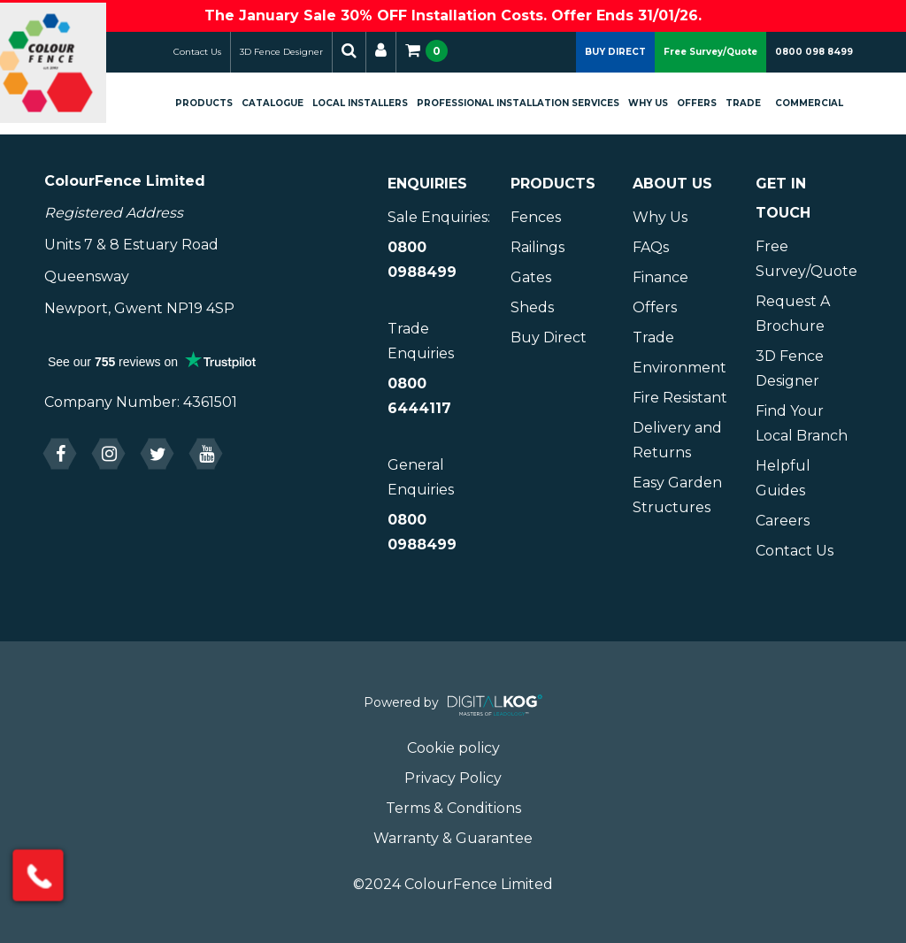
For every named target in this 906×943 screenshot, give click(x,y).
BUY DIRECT (615, 52)
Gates (531, 277)
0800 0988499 (422, 259)
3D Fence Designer (298, 52)
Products (221, 103)
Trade (756, 103)
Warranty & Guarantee (453, 838)
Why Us (654, 111)
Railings (537, 247)
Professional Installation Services (509, 111)
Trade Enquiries (421, 341)
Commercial (822, 103)
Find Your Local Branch (802, 423)
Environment (679, 367)
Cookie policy (453, 748)
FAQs (651, 247)
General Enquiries (421, 477)
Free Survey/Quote (710, 52)
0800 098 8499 (814, 52)
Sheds (532, 307)
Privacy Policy (453, 778)
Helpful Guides (783, 478)
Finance (660, 277)
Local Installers (359, 111)
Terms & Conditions (453, 808)
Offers (710, 103)
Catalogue (289, 103)
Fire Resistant (680, 397)
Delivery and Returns (677, 440)
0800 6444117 (419, 396)
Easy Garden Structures (677, 495)
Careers (783, 520)
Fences (536, 217)
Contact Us (214, 52)
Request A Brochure (793, 313)
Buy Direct (549, 337)
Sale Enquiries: (439, 217)
